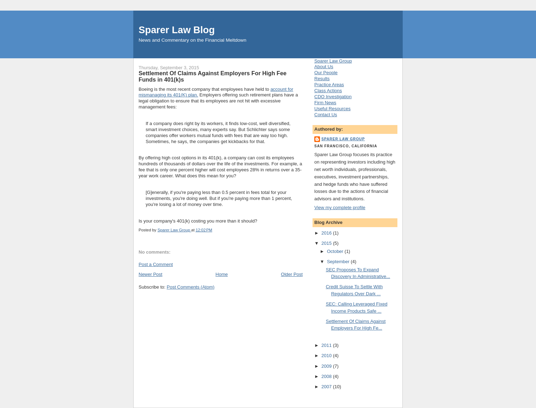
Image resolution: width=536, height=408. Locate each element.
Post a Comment (156, 264)
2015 (327, 243)
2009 (327, 366)
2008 (327, 376)
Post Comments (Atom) (191, 287)
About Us (323, 66)
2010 (327, 355)
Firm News (325, 102)
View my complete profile (339, 207)
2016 (327, 233)
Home (222, 274)
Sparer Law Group (333, 61)
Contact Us (325, 114)
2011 (327, 345)
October (336, 251)
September (339, 261)
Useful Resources (332, 108)
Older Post (292, 274)
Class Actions (328, 90)
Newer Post (150, 274)
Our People (326, 72)
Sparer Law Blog (177, 29)
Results (322, 78)
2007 (327, 386)
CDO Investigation (333, 96)
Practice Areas (329, 84)
